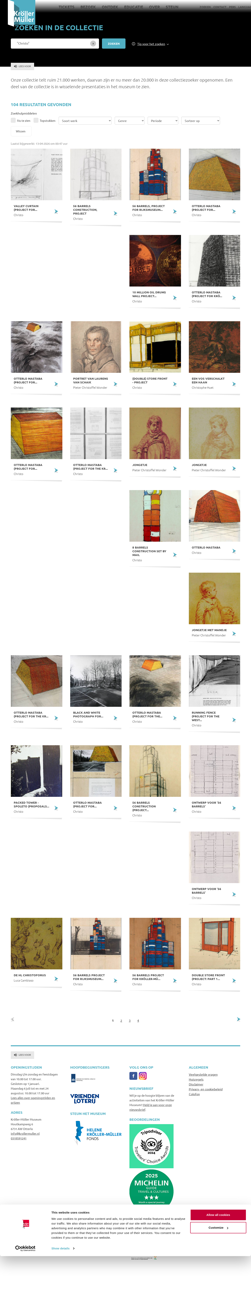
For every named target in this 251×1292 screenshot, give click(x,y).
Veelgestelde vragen (203, 1074)
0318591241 (18, 1138)
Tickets (59, 6)
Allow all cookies (218, 1250)
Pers (224, 7)
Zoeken (197, 7)
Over (146, 6)
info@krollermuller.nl (25, 1133)
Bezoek (80, 6)
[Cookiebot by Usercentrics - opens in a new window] (25, 1284)
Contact (212, 7)
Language (238, 7)
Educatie (126, 6)
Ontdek (102, 6)
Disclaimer (196, 1084)
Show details (60, 1284)
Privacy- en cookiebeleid (206, 1089)
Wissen (20, 131)
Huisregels (196, 1079)
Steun (164, 6)
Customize (218, 1263)
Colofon (194, 1094)
